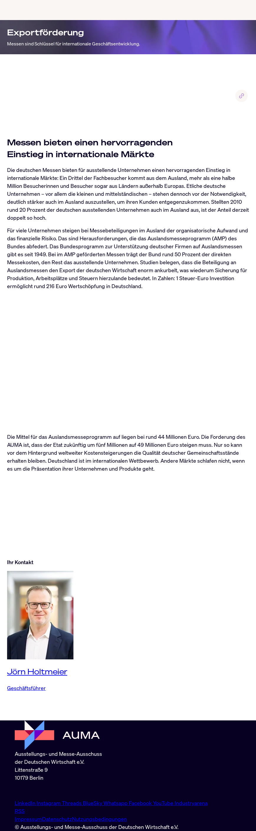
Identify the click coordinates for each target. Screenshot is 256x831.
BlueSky (93, 803)
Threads (72, 803)
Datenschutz (57, 818)
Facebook (141, 803)
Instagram (49, 803)
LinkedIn (26, 803)
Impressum (28, 818)
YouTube (164, 803)
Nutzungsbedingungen (99, 818)
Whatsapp (116, 803)
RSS (20, 810)
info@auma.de (31, 790)
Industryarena (191, 803)
